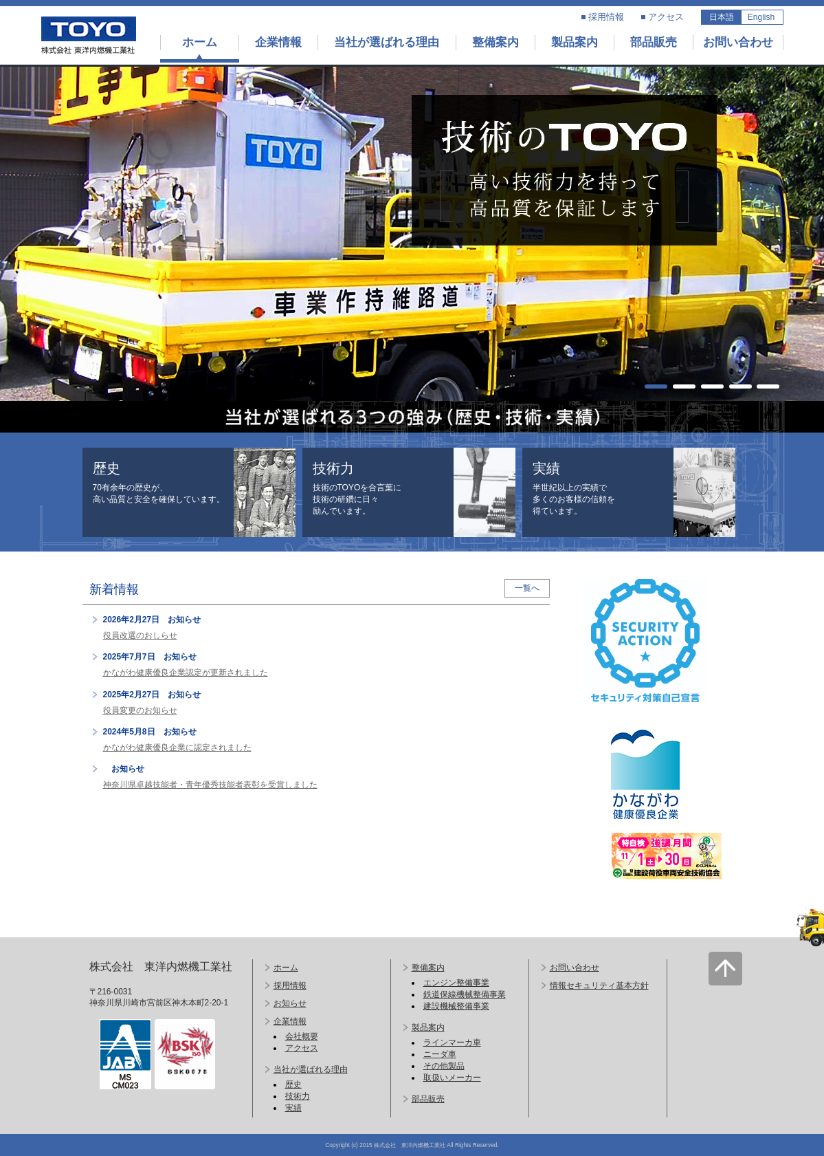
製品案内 (574, 42)
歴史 (293, 1084)
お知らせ (290, 1003)
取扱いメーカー (452, 1077)
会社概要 (301, 1036)
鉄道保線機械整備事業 (464, 994)
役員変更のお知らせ (140, 710)
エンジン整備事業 (456, 983)
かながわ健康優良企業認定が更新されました (185, 672)
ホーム (199, 42)
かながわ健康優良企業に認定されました (177, 747)
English (761, 17)
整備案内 (495, 42)
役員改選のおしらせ (140, 635)
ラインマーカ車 (452, 1042)
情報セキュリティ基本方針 (599, 985)
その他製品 (444, 1066)
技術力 (297, 1096)
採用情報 (606, 17)
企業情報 (278, 42)
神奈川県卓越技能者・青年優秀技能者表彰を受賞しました (210, 784)
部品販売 (653, 42)
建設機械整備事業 (456, 1006)
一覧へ (527, 588)
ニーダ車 (439, 1054)
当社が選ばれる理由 (386, 42)
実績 (293, 1108)
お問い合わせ (738, 42)
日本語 (721, 17)
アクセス (666, 17)
